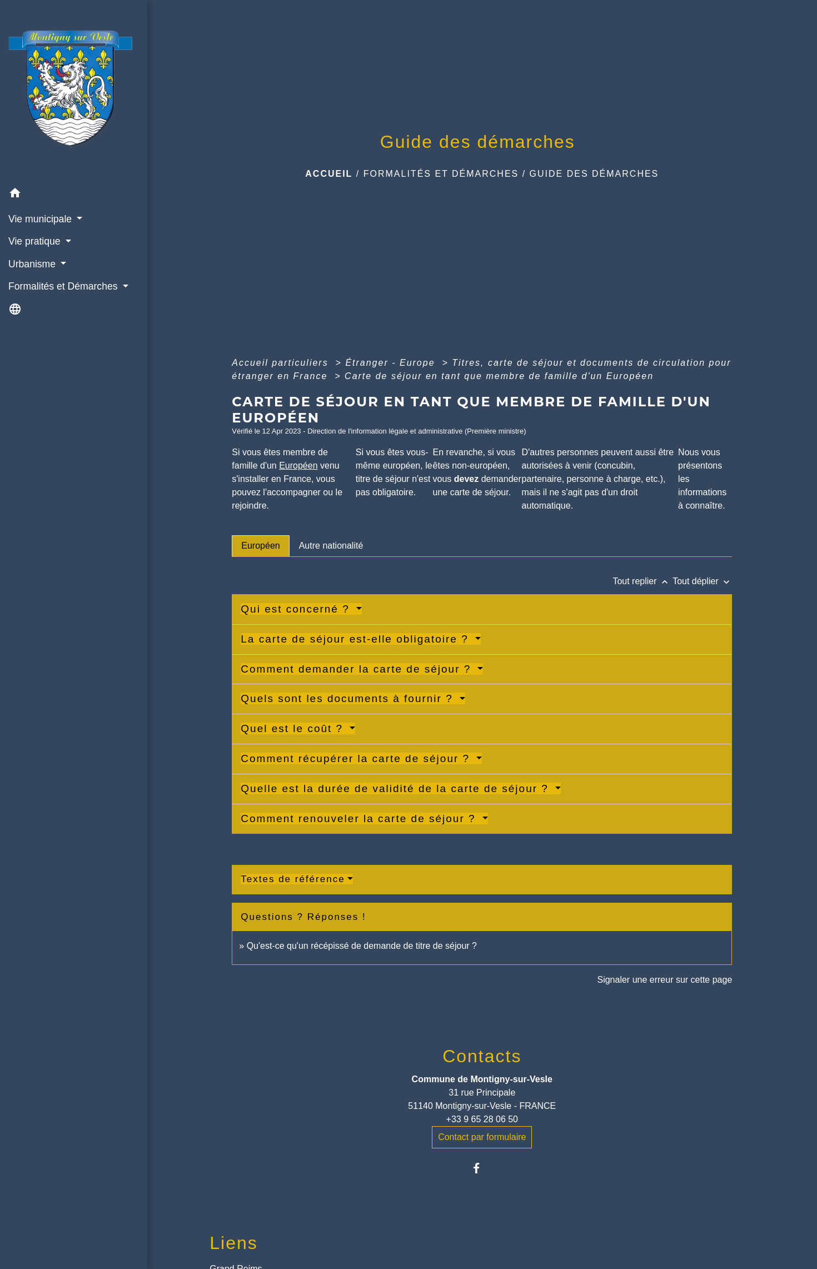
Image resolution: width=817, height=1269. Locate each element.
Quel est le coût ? (294, 728)
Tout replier (642, 581)
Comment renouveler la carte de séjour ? (360, 818)
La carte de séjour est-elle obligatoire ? (356, 639)
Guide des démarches (594, 173)
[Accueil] (73, 91)
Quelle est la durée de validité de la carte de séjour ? (396, 788)
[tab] (260, 545)
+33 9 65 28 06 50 (482, 1119)
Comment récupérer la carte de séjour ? (357, 758)
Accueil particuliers (282, 362)
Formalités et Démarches (441, 173)
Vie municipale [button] (41, 219)
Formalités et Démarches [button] (64, 286)
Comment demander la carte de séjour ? (358, 669)
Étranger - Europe (392, 362)
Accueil (328, 173)
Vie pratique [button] (35, 241)
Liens (234, 1243)
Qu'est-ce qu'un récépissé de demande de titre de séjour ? (362, 945)
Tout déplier (702, 581)
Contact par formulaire (482, 1137)
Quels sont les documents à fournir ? (349, 698)
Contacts (481, 1056)
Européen (298, 465)
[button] (73, 194)
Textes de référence (293, 879)
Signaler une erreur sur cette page (664, 979)
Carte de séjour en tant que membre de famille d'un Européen (499, 376)
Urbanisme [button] (33, 264)
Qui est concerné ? (297, 609)
